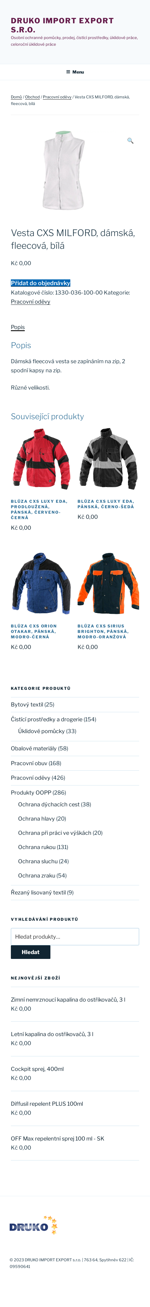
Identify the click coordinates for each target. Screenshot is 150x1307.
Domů (16, 96)
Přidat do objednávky (40, 283)
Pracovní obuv (29, 763)
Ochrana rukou (37, 847)
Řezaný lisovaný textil (38, 892)
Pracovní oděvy (57, 96)
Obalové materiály (34, 748)
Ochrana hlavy (36, 818)
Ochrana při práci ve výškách (54, 833)
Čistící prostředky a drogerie (46, 719)
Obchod (32, 96)
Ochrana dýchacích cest (49, 804)
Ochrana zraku (36, 875)
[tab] (18, 327)
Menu (75, 71)
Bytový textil (27, 704)
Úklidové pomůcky (41, 731)
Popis (18, 327)
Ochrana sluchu (38, 861)
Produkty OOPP (31, 792)
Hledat (31, 952)
